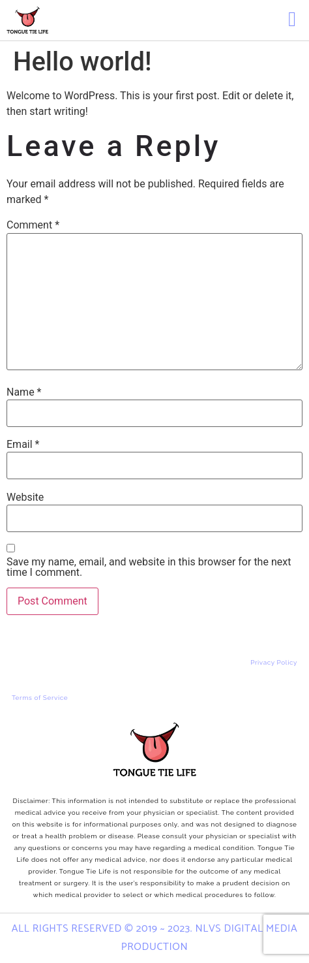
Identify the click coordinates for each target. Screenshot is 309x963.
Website (25, 497)
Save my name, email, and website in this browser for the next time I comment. (149, 567)
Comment (33, 225)
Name (24, 392)
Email (23, 444)
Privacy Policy (273, 662)
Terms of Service (40, 697)
